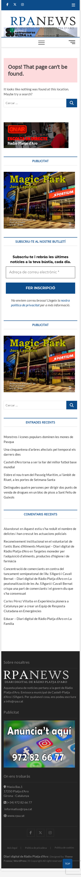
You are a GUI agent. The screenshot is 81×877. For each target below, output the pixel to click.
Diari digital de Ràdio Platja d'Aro (26, 856)
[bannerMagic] (39, 174)
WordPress (20, 860)
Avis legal (12, 847)
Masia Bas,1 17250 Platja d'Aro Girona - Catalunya (16, 791)
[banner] (41, 30)
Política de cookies (64, 847)
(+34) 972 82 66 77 (18, 802)
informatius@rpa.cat (18, 809)
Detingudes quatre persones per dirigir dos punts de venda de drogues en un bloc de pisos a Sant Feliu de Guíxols (40, 492)
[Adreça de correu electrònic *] (40, 272)
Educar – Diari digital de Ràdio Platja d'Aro (34, 619)
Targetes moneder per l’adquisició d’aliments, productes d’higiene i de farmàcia (36, 556)
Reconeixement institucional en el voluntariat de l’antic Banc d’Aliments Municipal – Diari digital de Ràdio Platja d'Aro (39, 546)
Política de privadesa (36, 847)
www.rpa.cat (14, 815)
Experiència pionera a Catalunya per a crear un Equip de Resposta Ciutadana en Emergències (36, 606)
